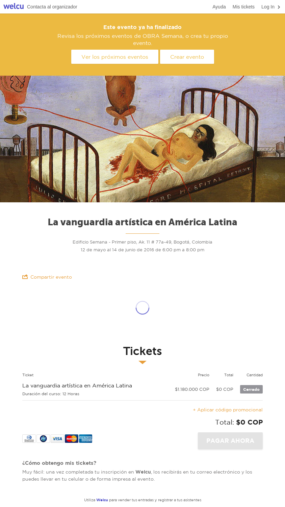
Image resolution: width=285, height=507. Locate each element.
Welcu (13, 7)
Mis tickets (244, 6)
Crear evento (187, 57)
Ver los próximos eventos (114, 57)
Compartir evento (47, 277)
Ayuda (219, 6)
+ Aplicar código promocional (228, 409)
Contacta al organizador (52, 6)
